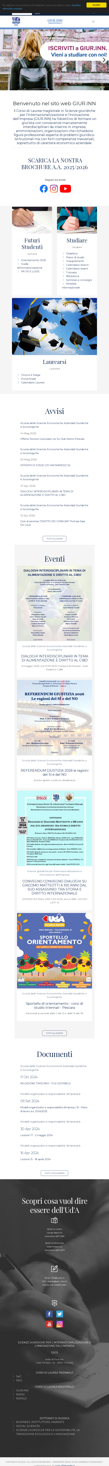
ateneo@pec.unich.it (57, 1281)
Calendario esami (77, 268)
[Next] (103, 59)
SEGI (19, 1380)
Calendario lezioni (77, 264)
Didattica (72, 253)
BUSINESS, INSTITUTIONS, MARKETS (40, 1422)
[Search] (22, 13)
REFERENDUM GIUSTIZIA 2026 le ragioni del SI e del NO (54, 772)
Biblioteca (72, 276)
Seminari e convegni (79, 280)
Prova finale (28, 378)
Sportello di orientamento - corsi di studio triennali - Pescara (54, 1006)
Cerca (37, 13)
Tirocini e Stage (30, 375)
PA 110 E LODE (30, 271)
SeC (18, 1376)
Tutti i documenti (54, 1173)
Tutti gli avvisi (54, 538)
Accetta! (96, 5)
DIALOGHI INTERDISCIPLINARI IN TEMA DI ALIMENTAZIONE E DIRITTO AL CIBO (54, 658)
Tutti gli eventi (54, 1033)
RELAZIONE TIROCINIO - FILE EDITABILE (45, 1083)
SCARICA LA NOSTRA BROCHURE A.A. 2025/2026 (54, 163)
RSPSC (20, 1394)
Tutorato (71, 272)
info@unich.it (57, 1278)
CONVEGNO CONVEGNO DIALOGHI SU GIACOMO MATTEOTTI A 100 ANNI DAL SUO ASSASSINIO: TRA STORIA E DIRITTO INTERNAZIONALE (54, 887)
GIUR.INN (22, 1390)
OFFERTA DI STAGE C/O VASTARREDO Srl (45, 465)
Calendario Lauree (32, 382)
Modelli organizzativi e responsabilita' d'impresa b (50, 1094)
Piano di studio (75, 257)
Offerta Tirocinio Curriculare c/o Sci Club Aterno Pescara (52, 438)
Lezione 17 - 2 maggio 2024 (36, 1135)
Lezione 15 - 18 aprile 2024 (35, 1159)
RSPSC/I (21, 1398)
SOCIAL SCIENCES (28, 1426)
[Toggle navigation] (94, 13)
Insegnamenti (75, 261)
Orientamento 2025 (33, 260)
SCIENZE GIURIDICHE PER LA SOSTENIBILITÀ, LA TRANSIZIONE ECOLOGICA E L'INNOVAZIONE (48, 1432)
